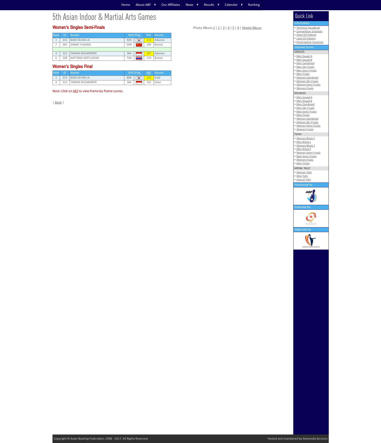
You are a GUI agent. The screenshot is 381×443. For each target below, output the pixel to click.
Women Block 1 (305, 138)
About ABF (146, 5)
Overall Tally (303, 179)
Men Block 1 (303, 142)
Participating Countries (309, 42)
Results (211, 5)
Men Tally (302, 176)
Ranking (254, 5)
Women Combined (307, 77)
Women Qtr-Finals (307, 81)
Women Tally (304, 172)
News (192, 5)
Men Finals (303, 74)
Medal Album (252, 28)
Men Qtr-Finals (305, 67)
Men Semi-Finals (306, 70)
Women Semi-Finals (308, 84)
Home (125, 5)
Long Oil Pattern (306, 38)
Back (58, 102)
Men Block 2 (303, 149)
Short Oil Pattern (306, 35)
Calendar (233, 5)
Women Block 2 (305, 145)
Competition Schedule (309, 31)
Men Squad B (304, 60)
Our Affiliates (170, 5)
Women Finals (304, 88)
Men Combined (305, 63)
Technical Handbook (308, 27)
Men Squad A (304, 56)
